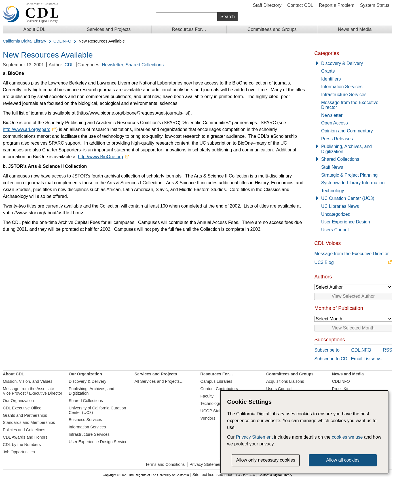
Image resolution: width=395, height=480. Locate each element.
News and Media (355, 29)
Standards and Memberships (29, 422)
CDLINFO (62, 41)
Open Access (334, 122)
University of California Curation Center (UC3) (97, 410)
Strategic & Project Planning (349, 175)
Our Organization (18, 400)
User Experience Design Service (98, 441)
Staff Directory (267, 5)
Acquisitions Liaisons (285, 381)
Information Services (341, 86)
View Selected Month (353, 327)
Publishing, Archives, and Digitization (346, 149)
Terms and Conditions (165, 464)
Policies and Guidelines (24, 430)
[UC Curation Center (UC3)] (353, 198)
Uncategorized (335, 214)
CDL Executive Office (22, 408)
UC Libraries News (340, 206)
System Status (374, 5)
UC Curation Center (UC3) (347, 198)
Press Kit (340, 388)
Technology (332, 190)
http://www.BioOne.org (100, 156)
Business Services (85, 419)
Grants (328, 71)
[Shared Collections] (353, 159)
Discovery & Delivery (342, 63)
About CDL (34, 29)
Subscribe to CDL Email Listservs (347, 358)
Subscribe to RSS (353, 350)
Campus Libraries (216, 381)
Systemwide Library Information (353, 182)
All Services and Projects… (159, 381)
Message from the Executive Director (349, 105)
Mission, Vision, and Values (27, 381)
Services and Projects (109, 29)
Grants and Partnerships (25, 415)
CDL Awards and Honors (25, 437)
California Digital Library (24, 41)
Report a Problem (336, 5)
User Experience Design (345, 221)
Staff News (332, 167)
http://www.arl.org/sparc (26, 129)
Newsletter (112, 64)
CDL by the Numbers (22, 444)
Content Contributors (219, 388)
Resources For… (189, 29)
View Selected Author (353, 296)
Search (227, 16)
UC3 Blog (323, 262)
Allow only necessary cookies (265, 460)
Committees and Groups (272, 29)
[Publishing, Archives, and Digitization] (353, 149)
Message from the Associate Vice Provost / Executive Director (32, 391)
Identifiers (331, 79)
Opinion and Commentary (347, 130)
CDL (69, 64)
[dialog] (304, 431)
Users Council (335, 229)
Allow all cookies (342, 460)
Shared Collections (145, 64)
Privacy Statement (206, 464)
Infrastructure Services (343, 94)
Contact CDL (300, 5)
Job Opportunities (19, 452)
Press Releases (337, 138)
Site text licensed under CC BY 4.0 (223, 475)
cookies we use (347, 437)
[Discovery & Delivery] (353, 63)
